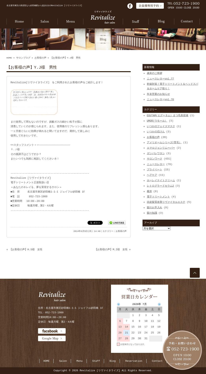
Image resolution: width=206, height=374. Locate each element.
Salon (63, 361)
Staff (96, 361)
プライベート (154, 169)
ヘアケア (152, 175)
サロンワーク (154, 159)
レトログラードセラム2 (160, 186)
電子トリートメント (158, 196)
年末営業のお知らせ (158, 94)
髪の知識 (152, 213)
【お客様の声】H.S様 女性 (25, 249)
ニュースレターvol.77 (160, 78)
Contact (157, 361)
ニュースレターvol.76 (160, 99)
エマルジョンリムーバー (161, 148)
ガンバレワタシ (156, 153)
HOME (9, 58)
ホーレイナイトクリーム (161, 180)
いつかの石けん (156, 131)
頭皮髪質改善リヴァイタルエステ (166, 202)
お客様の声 (40, 58)
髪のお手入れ (154, 207)
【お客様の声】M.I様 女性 (111, 249)
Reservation (133, 361)
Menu (79, 361)
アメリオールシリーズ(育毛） (164, 142)
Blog (113, 361)
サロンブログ (23, 58)
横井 (149, 191)
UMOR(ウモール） (157, 121)
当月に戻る (157, 349)
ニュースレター (156, 164)
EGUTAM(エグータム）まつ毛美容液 (167, 115)
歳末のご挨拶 (154, 73)
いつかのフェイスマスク (161, 126)
